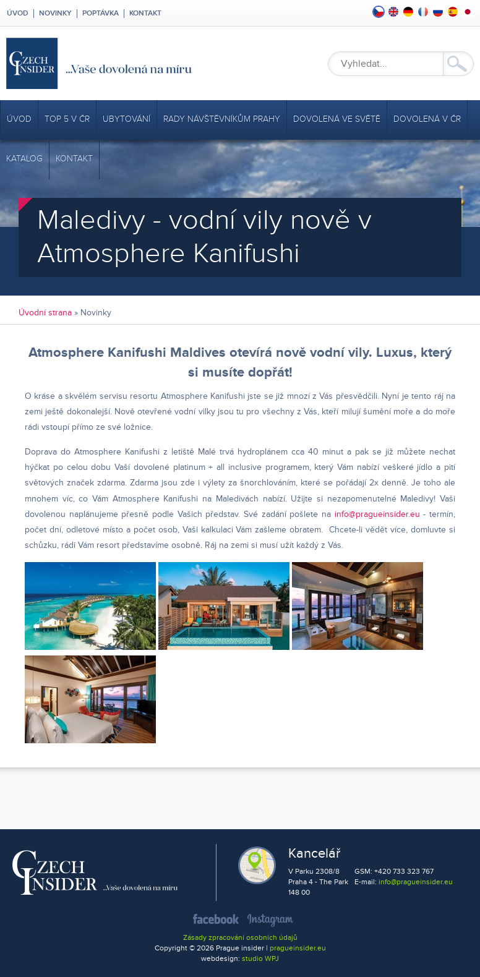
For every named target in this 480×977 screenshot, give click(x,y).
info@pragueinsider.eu (377, 514)
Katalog (24, 158)
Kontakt (145, 13)
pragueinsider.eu (298, 948)
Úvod (16, 13)
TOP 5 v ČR (67, 119)
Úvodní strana (45, 312)
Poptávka (100, 13)
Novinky (55, 13)
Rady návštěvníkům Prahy (221, 119)
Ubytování (126, 119)
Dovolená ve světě (336, 119)
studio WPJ (260, 958)
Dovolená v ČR (427, 119)
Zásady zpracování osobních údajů (240, 937)
